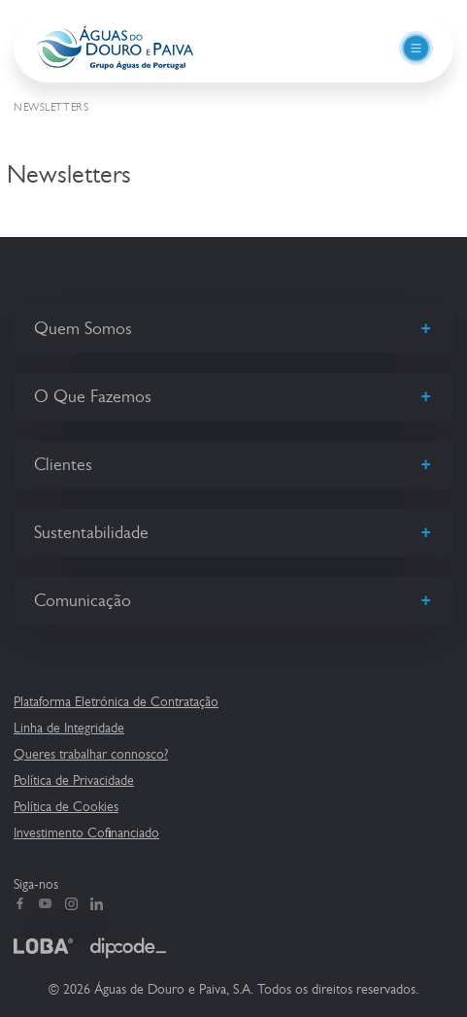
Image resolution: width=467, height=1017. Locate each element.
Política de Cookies (66, 806)
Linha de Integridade (69, 727)
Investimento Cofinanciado (86, 832)
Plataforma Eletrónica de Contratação (116, 701)
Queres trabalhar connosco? (91, 754)
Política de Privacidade (74, 780)
